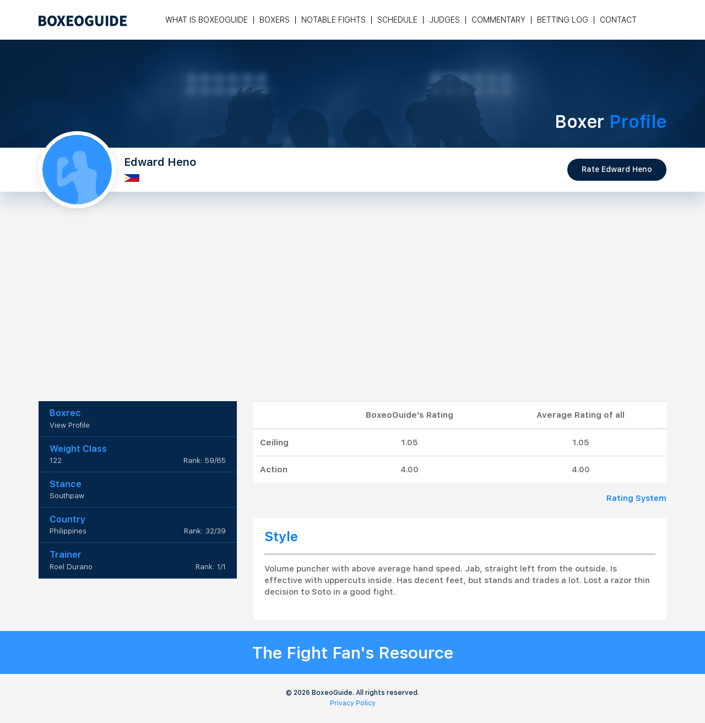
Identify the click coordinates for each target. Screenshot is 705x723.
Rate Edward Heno (617, 169)
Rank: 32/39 (205, 531)
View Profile (70, 425)
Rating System (636, 498)
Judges (444, 20)
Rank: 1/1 (211, 566)
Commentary (498, 20)
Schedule (397, 20)
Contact (618, 20)
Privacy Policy (353, 703)
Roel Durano (71, 567)
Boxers (274, 20)
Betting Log (562, 20)
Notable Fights (333, 20)
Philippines (68, 531)
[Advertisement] (352, 318)
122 (56, 460)
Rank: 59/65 (204, 460)
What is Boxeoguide (206, 20)
